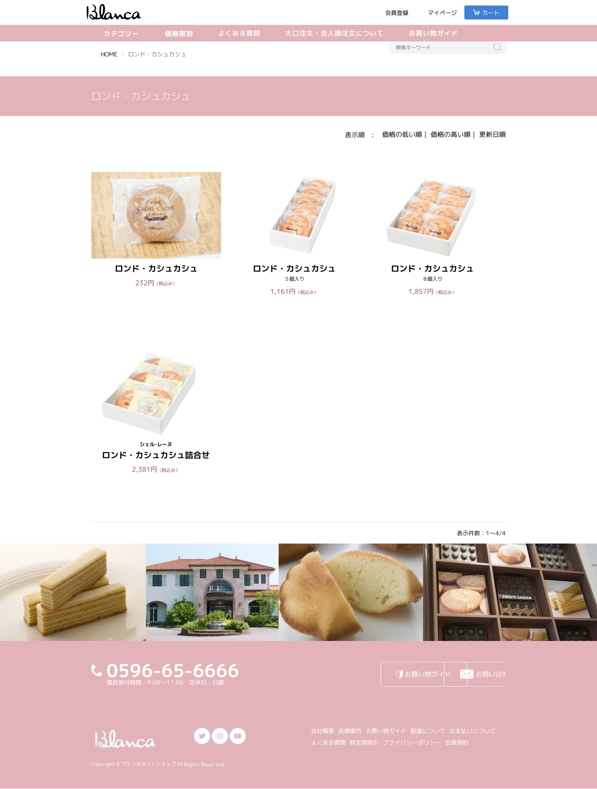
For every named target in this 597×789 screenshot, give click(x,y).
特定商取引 (364, 742)
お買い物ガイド (433, 33)
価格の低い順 (402, 134)
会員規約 (456, 742)
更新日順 (492, 134)
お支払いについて (472, 731)
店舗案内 (350, 731)
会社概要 (322, 731)
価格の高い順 (451, 134)
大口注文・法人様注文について (334, 33)
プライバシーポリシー (412, 742)
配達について (427, 731)
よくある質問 (239, 33)
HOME (109, 54)
